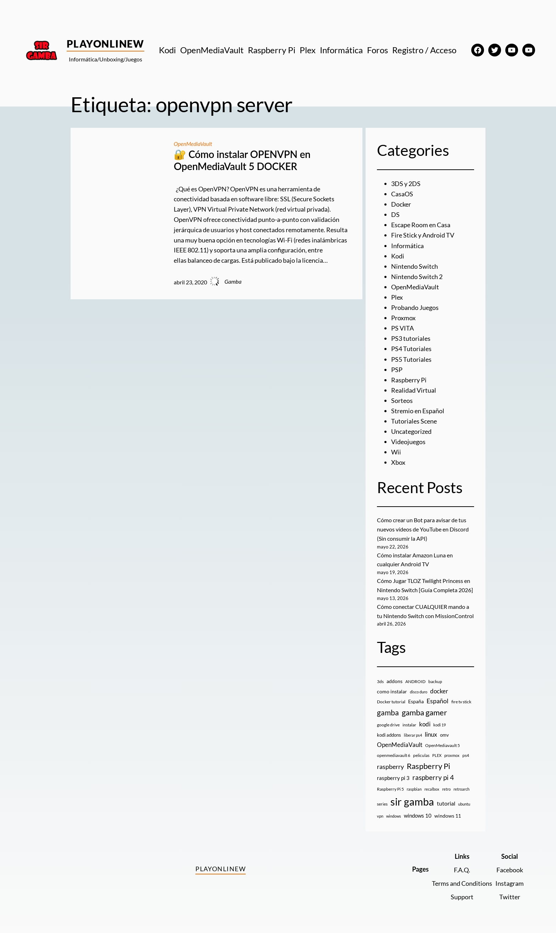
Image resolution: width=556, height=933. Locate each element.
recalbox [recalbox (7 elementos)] (431, 785)
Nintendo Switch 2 (417, 275)
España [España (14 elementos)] (416, 697)
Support (462, 893)
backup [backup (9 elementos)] (435, 677)
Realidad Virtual (413, 388)
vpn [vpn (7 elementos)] (380, 812)
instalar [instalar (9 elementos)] (409, 721)
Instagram (509, 879)
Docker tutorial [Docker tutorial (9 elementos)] (391, 697)
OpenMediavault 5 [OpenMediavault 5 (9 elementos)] (442, 741)
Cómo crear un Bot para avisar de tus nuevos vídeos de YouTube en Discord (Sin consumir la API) (423, 526)
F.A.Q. (462, 866)
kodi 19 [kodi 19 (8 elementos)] (439, 721)
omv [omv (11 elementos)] (444, 731)
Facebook (509, 866)
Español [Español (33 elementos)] (438, 697)
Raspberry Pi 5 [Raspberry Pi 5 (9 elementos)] (390, 785)
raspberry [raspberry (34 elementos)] (390, 762)
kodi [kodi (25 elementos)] (424, 720)
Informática (407, 245)
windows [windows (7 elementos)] (393, 812)
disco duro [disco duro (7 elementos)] (418, 688)
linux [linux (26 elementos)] (431, 730)
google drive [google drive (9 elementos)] (388, 721)
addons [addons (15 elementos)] (394, 677)
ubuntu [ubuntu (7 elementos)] (464, 800)
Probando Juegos (415, 306)
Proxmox (403, 316)
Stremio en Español (417, 408)
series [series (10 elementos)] (382, 800)
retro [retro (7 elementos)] (446, 785)
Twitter (509, 893)
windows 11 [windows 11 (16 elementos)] (447, 812)
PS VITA (402, 327)
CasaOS (402, 194)
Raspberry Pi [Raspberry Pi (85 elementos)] (428, 762)
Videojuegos (408, 439)
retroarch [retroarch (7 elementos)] (461, 785)
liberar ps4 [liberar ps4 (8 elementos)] (413, 731)
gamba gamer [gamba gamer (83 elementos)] (424, 708)
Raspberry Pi (409, 378)
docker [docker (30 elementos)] (439, 687)
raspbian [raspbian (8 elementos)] (414, 785)
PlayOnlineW (105, 44)
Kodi (397, 255)
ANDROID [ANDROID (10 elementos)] (415, 677)
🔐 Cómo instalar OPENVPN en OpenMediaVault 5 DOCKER (242, 160)
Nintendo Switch (414, 265)
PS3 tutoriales (410, 337)
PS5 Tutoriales (411, 357)
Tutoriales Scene (414, 418)
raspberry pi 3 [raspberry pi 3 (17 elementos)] (393, 774)
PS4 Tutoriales (411, 347)
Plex (397, 296)
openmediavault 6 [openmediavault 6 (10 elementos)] (393, 751)
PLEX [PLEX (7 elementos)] (436, 751)
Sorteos (402, 398)
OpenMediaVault (193, 143)
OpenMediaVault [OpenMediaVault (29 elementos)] (399, 740)
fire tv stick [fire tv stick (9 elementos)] (461, 697)
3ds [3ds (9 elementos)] (380, 677)
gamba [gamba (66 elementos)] (388, 708)
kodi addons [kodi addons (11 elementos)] (389, 731)
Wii (396, 449)
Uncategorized (411, 429)
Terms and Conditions (462, 879)
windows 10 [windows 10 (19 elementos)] (418, 811)
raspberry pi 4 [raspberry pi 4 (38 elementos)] (433, 774)
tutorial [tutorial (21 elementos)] (446, 799)
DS (395, 214)
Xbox (398, 459)
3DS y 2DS (406, 183)
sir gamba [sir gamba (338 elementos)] (412, 797)
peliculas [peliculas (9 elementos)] (421, 751)
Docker (401, 204)
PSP (396, 367)
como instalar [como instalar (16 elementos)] (392, 687)
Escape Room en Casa (420, 224)
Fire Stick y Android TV (422, 235)
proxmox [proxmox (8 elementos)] (452, 751)
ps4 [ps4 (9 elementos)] (465, 751)
